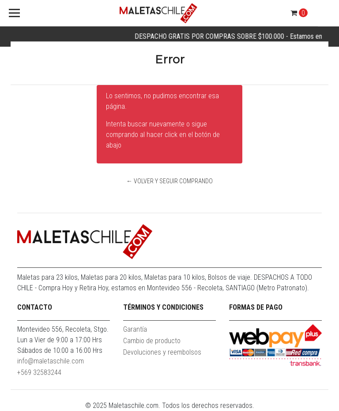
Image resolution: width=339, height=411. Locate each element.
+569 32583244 (39, 372)
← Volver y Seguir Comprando (169, 181)
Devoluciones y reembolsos (162, 352)
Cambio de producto (152, 341)
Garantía (135, 329)
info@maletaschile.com (50, 361)
